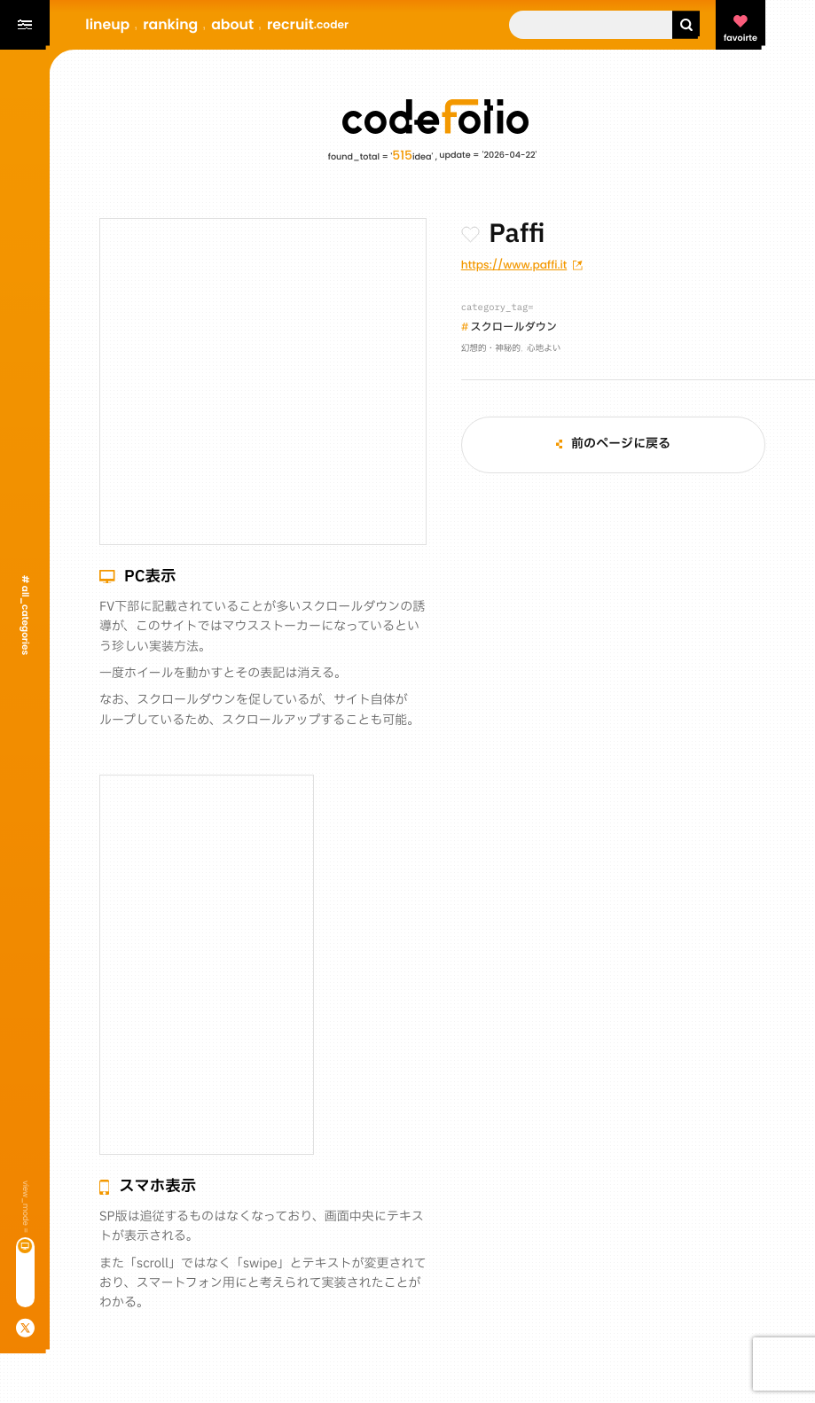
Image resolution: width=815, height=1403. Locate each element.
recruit (308, 24)
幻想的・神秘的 (491, 349)
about (232, 24)
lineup (107, 24)
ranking (170, 24)
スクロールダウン (513, 328)
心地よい (543, 349)
